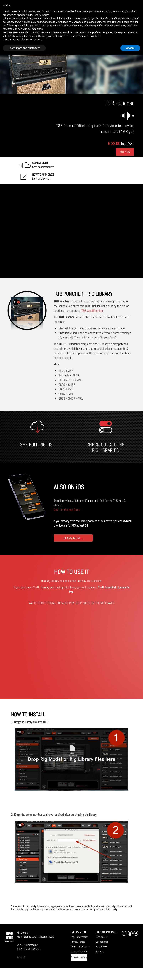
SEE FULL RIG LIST (37, 445)
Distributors (102, 937)
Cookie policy (79, 957)
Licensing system (43, 177)
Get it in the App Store (67, 510)
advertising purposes (28, 25)
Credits (21, 957)
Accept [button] (130, 48)
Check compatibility (43, 165)
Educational (102, 941)
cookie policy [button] (41, 15)
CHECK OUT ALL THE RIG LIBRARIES (105, 447)
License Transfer (79, 951)
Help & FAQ (101, 946)
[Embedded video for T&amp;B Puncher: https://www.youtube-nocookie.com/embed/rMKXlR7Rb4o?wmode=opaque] (71, 231)
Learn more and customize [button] (24, 48)
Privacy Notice (78, 941)
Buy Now (125, 152)
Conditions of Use (80, 946)
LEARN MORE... (73, 538)
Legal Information (79, 937)
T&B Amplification (92, 311)
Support (100, 951)
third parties (65, 18)
